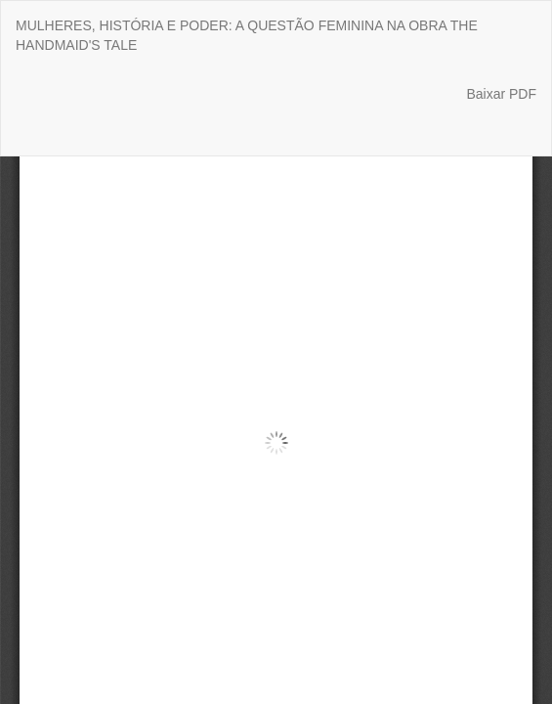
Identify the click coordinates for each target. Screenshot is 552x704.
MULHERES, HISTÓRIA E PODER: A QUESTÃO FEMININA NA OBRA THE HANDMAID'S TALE (247, 35)
